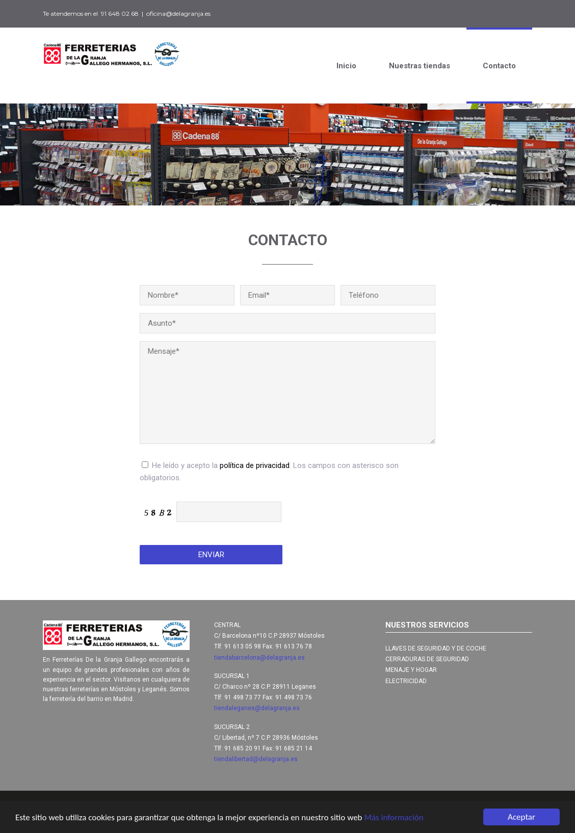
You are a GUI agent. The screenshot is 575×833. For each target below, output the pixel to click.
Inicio (346, 65)
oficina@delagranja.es (178, 13)
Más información (393, 818)
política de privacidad (255, 465)
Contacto (499, 65)
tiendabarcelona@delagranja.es (259, 657)
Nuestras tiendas (419, 65)
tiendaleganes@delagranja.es (257, 708)
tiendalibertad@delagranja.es (256, 759)
